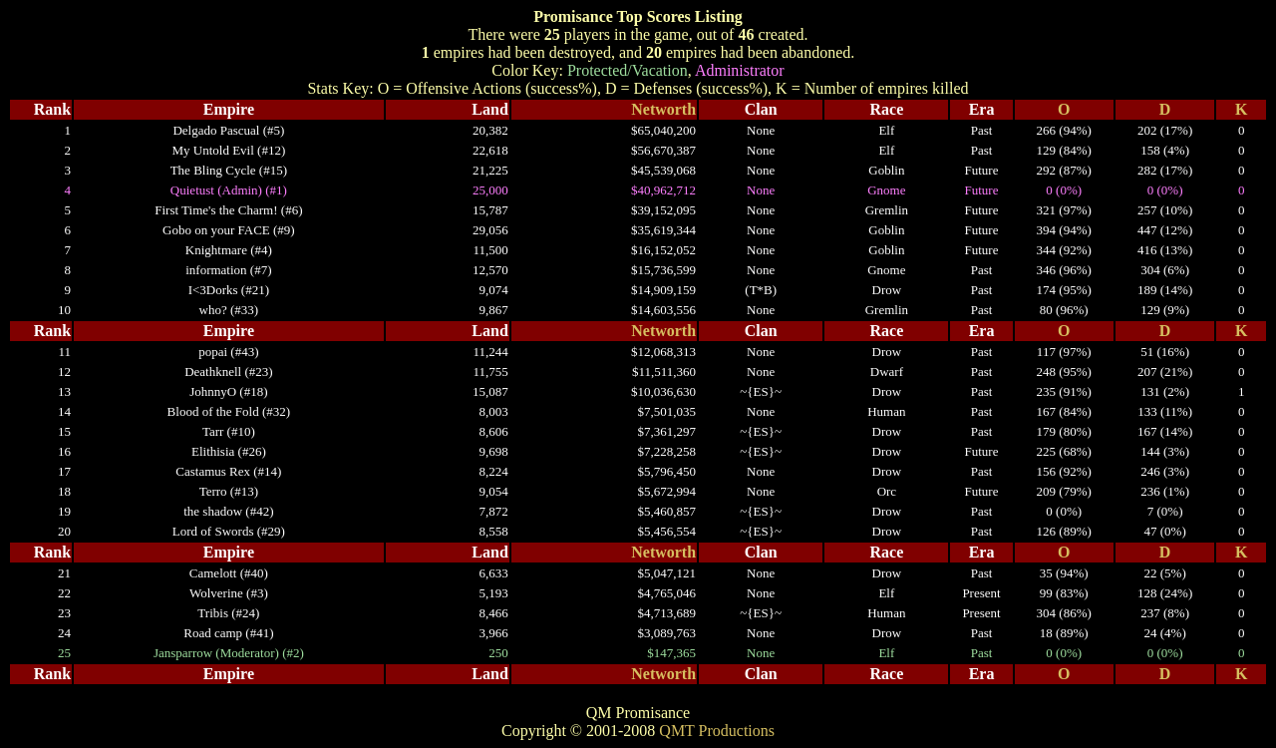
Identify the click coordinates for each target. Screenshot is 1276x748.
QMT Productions (717, 730)
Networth (663, 109)
